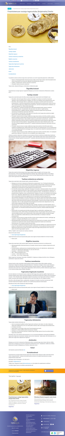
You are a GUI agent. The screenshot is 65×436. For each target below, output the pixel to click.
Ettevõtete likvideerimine (30, 419)
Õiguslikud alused (13, 49)
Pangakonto (28, 420)
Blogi (39, 3)
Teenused (29, 3)
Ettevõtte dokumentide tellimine (31, 429)
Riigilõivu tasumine (13, 58)
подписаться (50, 370)
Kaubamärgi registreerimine (30, 430)
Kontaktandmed (12, 73)
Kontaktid (57, 3)
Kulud (10, 71)
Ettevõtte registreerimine (30, 414)
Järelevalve (11, 68)
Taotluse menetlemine (14, 61)
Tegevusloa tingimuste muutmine (16, 63)
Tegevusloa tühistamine (14, 66)
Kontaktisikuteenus (29, 426)
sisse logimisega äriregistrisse (18, 234)
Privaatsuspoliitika (15, 432)
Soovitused (50, 3)
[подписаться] (45, 370)
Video (34, 3)
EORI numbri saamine (29, 424)
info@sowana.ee (17, 361)
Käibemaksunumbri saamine (31, 423)
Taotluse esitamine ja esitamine (16, 56)
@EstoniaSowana (27, 363)
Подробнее (11, 406)
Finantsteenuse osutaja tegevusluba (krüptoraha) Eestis (19, 397)
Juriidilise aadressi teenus (30, 427)
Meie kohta (22, 3)
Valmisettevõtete (29, 416)
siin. (24, 349)
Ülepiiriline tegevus (13, 54)
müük (27, 417)
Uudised (44, 3)
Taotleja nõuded (12, 51)
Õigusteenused (28, 432)
